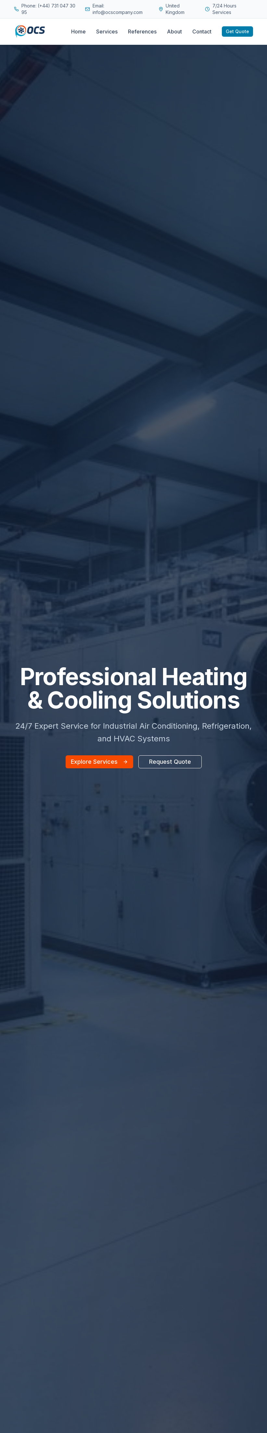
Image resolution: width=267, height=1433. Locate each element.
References (142, 31)
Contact (201, 31)
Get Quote (237, 31)
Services (107, 31)
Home (78, 31)
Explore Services (99, 761)
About (174, 31)
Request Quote (170, 761)
